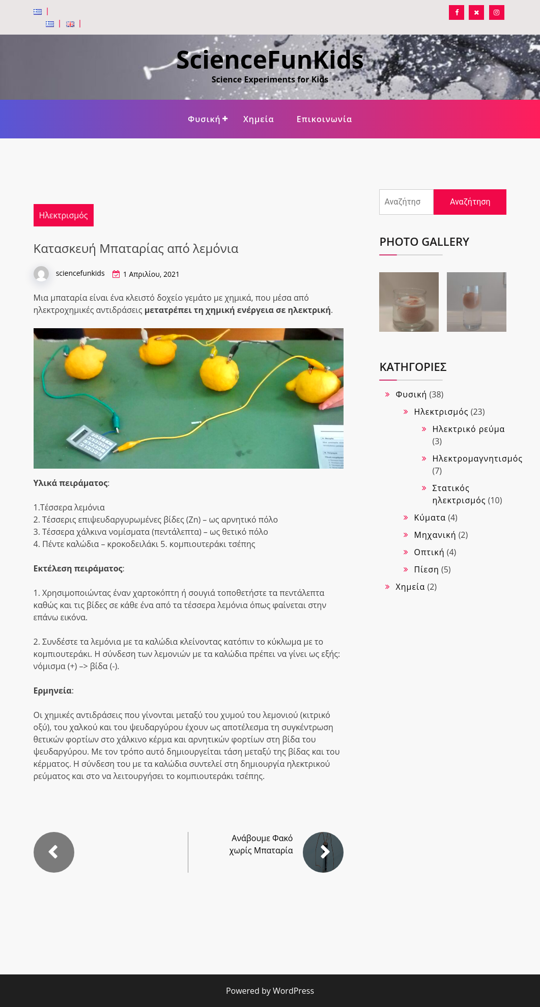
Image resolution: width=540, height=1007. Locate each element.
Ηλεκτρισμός (63, 215)
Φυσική (204, 119)
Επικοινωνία (324, 119)
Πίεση (426, 569)
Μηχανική (435, 534)
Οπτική (429, 552)
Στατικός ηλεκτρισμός (459, 494)
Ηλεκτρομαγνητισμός (477, 458)
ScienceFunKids (270, 59)
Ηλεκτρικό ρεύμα (468, 429)
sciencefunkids (80, 273)
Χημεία (258, 119)
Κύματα (430, 517)
